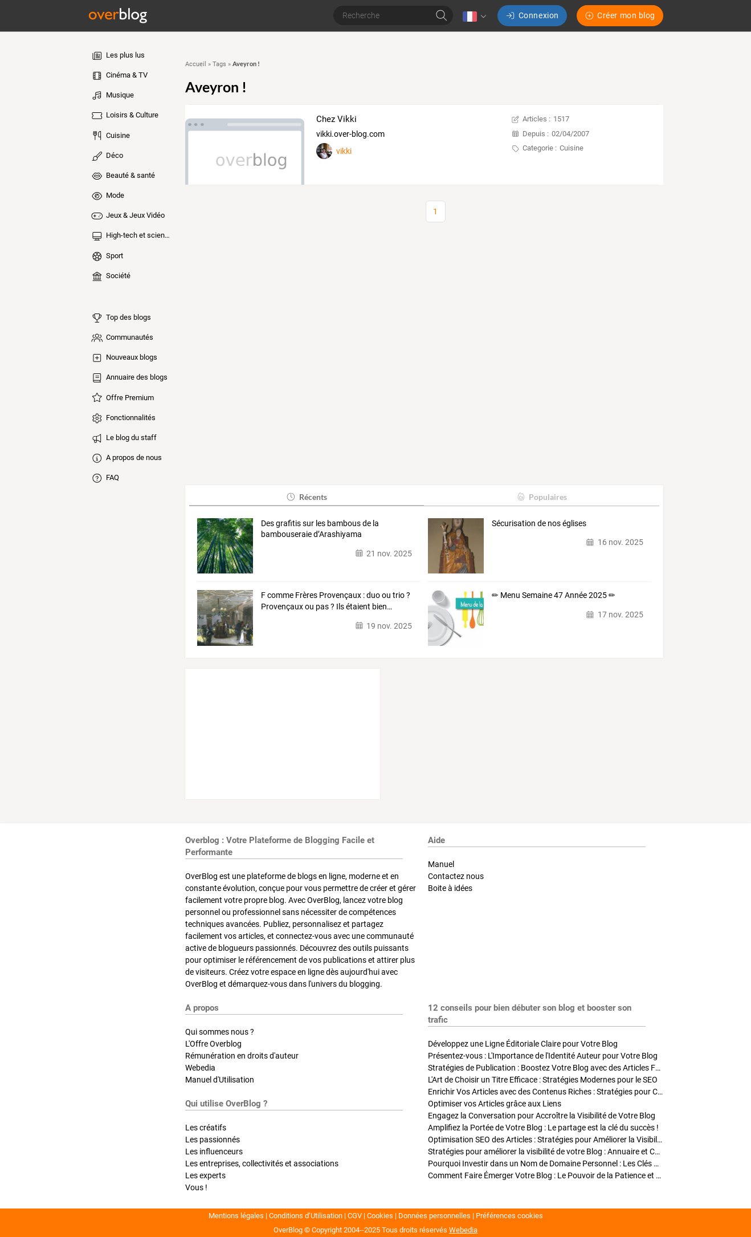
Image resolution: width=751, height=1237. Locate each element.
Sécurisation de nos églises (539, 523)
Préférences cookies (509, 1215)
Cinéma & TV (119, 76)
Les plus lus (117, 56)
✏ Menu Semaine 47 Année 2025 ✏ (553, 595)
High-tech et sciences (131, 236)
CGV (355, 1215)
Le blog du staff (123, 438)
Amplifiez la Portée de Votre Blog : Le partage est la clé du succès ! (543, 1127)
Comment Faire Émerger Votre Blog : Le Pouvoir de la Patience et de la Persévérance (575, 1175)
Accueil (195, 64)
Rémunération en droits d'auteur (242, 1055)
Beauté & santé (122, 176)
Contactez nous (456, 876)
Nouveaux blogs (123, 358)
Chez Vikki (336, 119)
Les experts (205, 1175)
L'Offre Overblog (213, 1043)
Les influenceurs (214, 1151)
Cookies (380, 1215)
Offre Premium (122, 398)
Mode (107, 196)
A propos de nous (126, 458)
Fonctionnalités (123, 418)
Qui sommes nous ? (219, 1031)
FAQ (104, 478)
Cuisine (110, 135)
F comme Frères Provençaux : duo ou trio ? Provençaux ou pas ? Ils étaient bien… (335, 601)
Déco (106, 156)
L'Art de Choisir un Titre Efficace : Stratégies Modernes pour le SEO (543, 1079)
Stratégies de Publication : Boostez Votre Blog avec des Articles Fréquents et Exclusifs (578, 1067)
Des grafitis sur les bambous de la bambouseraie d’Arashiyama (320, 529)
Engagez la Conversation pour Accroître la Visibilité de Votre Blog (541, 1115)
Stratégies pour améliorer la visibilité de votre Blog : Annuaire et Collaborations (564, 1151)
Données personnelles (434, 1215)
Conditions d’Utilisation (305, 1215)
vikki (344, 151)
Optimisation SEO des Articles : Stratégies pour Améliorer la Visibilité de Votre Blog (571, 1139)
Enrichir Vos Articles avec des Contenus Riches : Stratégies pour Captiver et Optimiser (577, 1091)
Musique (112, 95)
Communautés (121, 338)
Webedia (200, 1067)
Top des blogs (120, 318)
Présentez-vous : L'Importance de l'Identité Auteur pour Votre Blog (543, 1055)
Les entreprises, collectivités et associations (261, 1163)
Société (110, 276)
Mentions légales (236, 1215)
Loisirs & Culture (124, 115)
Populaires (541, 497)
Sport (106, 256)
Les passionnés (212, 1139)
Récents (306, 497)
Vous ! (196, 1187)
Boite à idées (450, 888)
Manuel (441, 864)
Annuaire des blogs (129, 378)
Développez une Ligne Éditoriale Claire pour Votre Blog (523, 1043)
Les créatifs (205, 1127)
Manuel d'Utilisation (219, 1079)
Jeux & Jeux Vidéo (127, 216)
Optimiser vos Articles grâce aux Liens (494, 1103)
